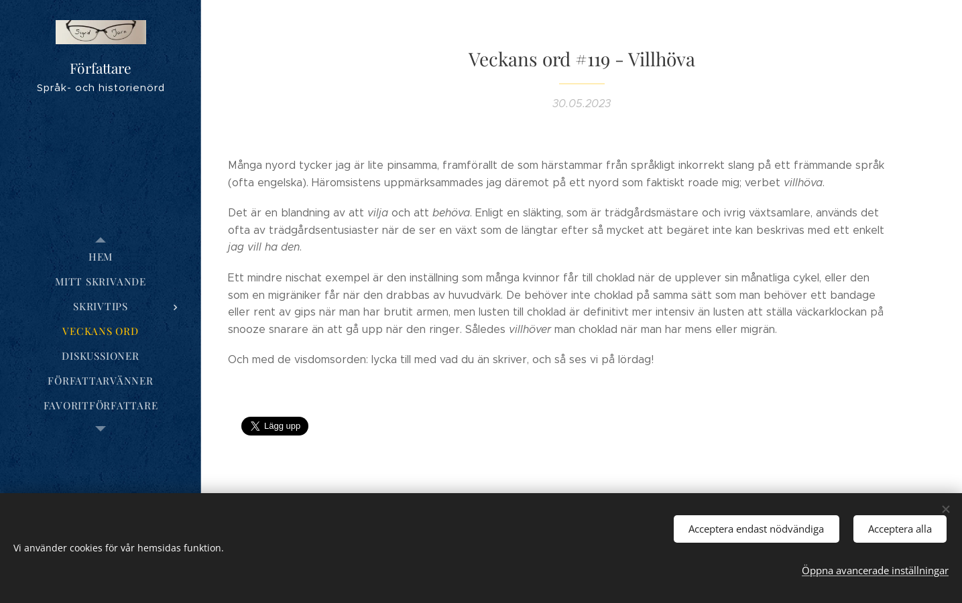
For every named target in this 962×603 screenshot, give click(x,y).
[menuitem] (100, 257)
